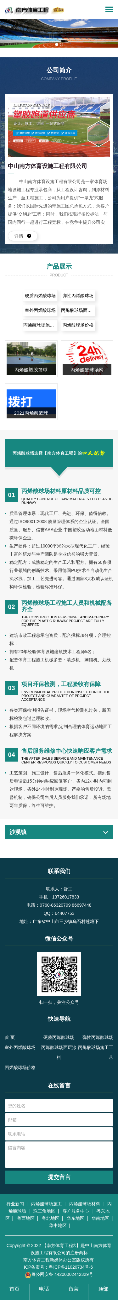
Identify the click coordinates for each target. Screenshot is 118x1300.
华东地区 (77, 1218)
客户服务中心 (77, 1211)
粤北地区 (52, 1218)
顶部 (103, 1289)
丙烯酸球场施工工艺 (40, 325)
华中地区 (59, 1225)
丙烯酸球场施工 (48, 1203)
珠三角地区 (45, 1211)
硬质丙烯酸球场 (40, 295)
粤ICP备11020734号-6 (71, 1267)
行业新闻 (16, 1203)
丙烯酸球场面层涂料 (78, 310)
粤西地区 (27, 1218)
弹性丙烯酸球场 (78, 295)
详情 (22, 236)
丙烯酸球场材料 (86, 1203)
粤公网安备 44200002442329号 (59, 1275)
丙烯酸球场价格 (78, 325)
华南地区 (102, 1218)
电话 (44, 1289)
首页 (14, 1289)
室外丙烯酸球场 (40, 310)
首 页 (10, 1037)
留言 (74, 1289)
